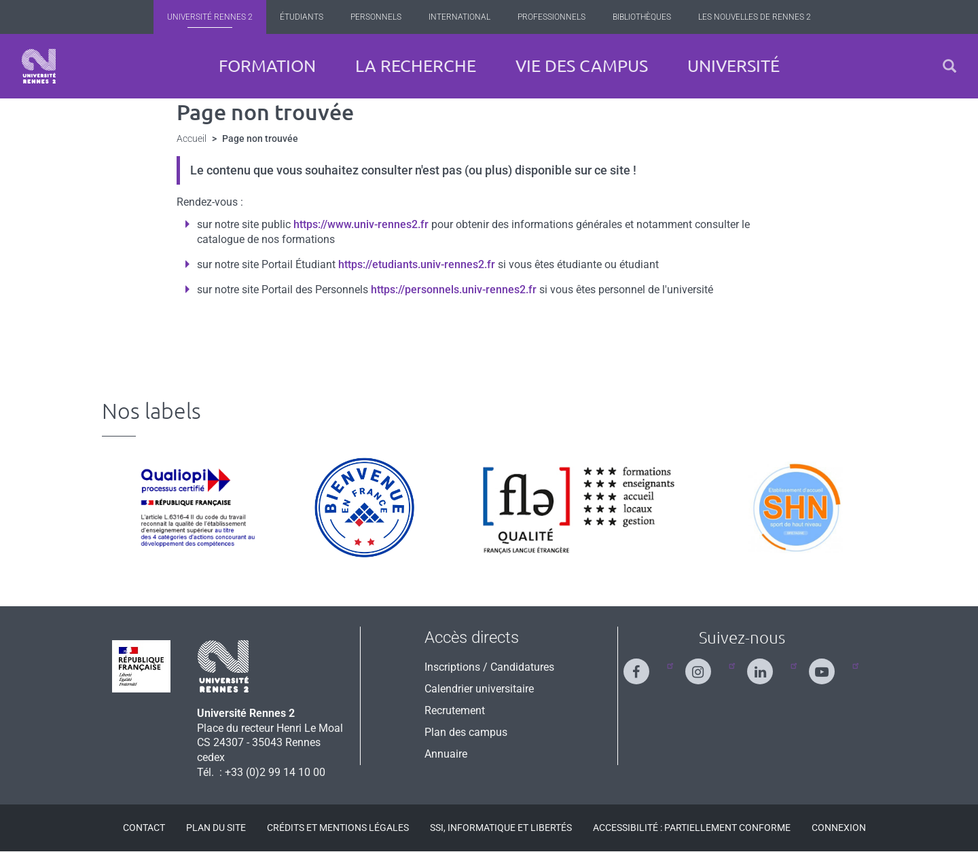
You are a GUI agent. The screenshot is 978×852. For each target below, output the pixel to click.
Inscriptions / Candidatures (489, 667)
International (459, 17)
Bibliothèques (642, 17)
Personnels (375, 17)
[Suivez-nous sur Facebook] (644, 665)
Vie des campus (581, 65)
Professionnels (551, 17)
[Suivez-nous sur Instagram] (706, 665)
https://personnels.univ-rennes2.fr (454, 289)
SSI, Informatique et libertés (501, 827)
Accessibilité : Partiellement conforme (692, 827)
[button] (949, 66)
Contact (144, 827)
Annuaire (445, 753)
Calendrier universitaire (479, 688)
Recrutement (454, 710)
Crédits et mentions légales (338, 827)
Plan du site (216, 827)
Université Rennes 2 (210, 17)
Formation (267, 65)
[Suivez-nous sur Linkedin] (768, 665)
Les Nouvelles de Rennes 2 (754, 17)
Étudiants (301, 17)
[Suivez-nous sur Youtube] (830, 665)
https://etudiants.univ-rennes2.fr (416, 264)
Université (733, 65)
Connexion (839, 827)
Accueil (191, 138)
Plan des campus (465, 732)
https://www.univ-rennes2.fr (361, 224)
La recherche (415, 65)
